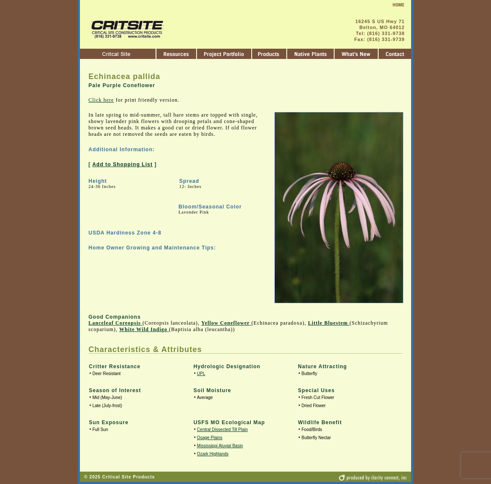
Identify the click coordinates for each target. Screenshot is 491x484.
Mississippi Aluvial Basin (220, 445)
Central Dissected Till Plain (222, 429)
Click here (101, 100)
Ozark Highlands (213, 454)
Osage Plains (209, 437)
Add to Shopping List (122, 164)
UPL (201, 373)
